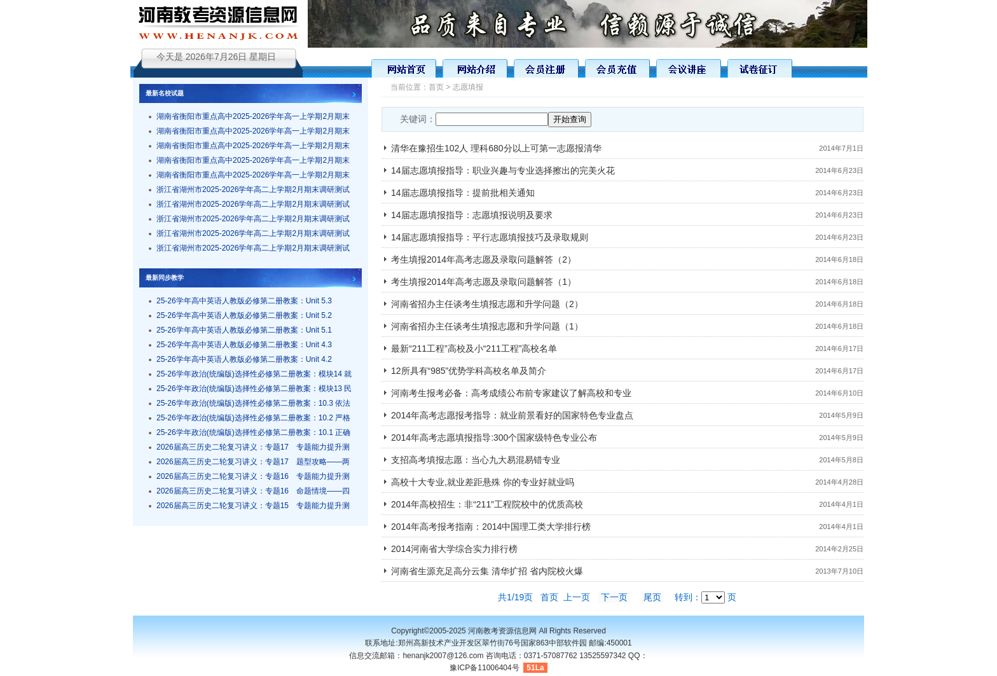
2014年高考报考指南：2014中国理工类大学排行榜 (491, 526)
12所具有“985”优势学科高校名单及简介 (468, 371)
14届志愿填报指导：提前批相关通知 (463, 193)
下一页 (614, 597)
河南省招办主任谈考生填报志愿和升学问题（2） (487, 304)
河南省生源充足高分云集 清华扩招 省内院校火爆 (487, 571)
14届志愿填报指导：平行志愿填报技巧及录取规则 (489, 237)
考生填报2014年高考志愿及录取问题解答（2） (483, 259)
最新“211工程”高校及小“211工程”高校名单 (474, 348)
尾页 (652, 597)
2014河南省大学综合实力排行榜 (454, 549)
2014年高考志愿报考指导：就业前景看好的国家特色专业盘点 (512, 415)
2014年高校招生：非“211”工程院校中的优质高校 (487, 504)
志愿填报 (468, 87)
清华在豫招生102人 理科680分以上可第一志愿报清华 (496, 148)
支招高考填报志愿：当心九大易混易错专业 (475, 460)
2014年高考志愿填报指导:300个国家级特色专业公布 (494, 437)
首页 (436, 87)
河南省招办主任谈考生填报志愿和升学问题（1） (487, 326)
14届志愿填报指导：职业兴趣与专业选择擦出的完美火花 (503, 170)
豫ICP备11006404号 (484, 667)
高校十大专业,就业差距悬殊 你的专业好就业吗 (482, 482)
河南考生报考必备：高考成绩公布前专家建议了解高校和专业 (511, 393)
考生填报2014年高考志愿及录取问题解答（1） (483, 282)
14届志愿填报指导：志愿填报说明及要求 (472, 215)
